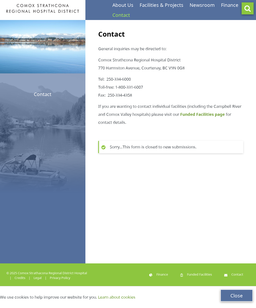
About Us (122, 5)
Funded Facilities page (202, 114)
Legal (38, 278)
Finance (229, 5)
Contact (121, 15)
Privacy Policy (60, 278)
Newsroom (202, 5)
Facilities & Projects (161, 5)
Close (236, 295)
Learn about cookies (116, 297)
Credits (20, 278)
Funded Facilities (196, 274)
